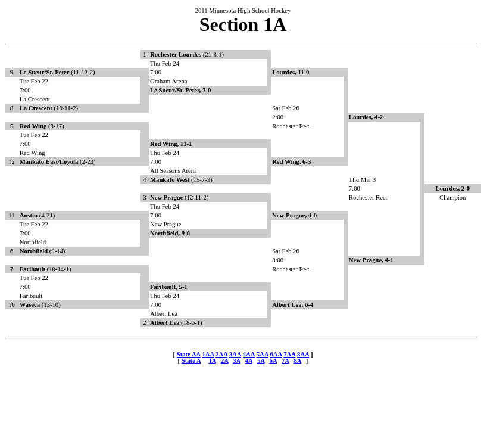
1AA (208, 354)
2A (224, 361)
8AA (303, 354)
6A (273, 361)
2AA (221, 354)
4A (248, 361)
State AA (189, 354)
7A (285, 361)
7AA (289, 354)
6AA (276, 354)
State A (191, 361)
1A (211, 361)
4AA (249, 354)
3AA (235, 354)
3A (236, 361)
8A (297, 361)
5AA (262, 354)
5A (260, 361)
